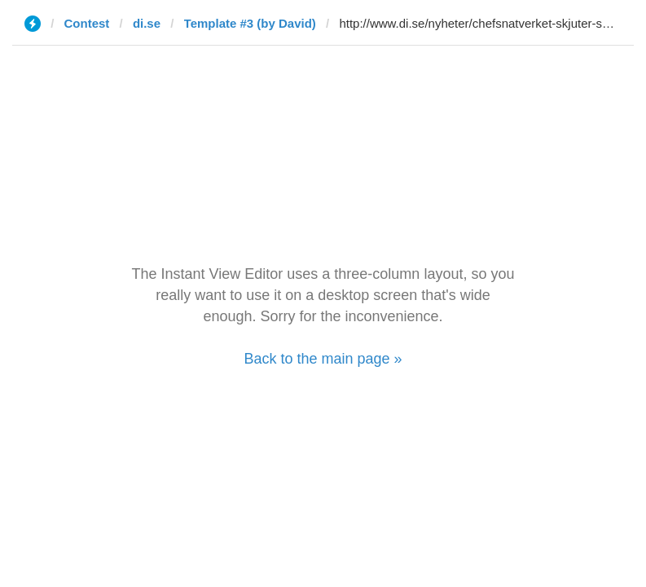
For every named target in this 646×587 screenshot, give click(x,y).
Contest (87, 23)
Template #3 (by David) (250, 23)
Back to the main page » (323, 359)
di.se (146, 23)
